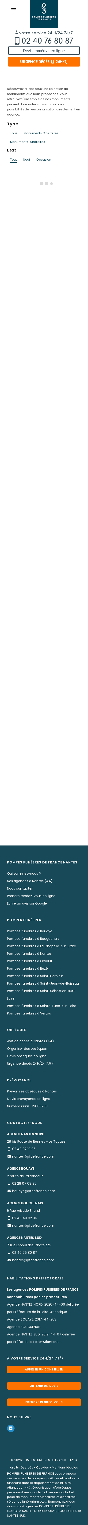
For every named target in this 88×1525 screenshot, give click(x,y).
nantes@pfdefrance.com (33, 1156)
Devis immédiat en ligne (44, 50)
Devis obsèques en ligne (26, 1056)
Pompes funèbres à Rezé (27, 968)
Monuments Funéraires (27, 142)
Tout (13, 159)
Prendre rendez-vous (44, 1402)
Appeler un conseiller (44, 1369)
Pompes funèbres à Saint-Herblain (35, 976)
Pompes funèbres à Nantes (29, 953)
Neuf (26, 159)
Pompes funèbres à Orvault (29, 961)
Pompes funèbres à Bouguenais (33, 938)
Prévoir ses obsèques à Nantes (32, 1091)
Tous (13, 133)
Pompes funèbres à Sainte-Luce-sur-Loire (41, 1006)
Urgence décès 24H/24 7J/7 (30, 1063)
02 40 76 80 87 (47, 41)
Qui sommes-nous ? (24, 873)
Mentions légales (65, 1467)
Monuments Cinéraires (41, 133)
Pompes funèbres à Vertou (29, 1013)
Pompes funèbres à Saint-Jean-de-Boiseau (43, 983)
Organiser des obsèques (27, 1048)
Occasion (43, 159)
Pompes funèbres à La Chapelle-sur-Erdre (41, 946)
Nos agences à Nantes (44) (30, 881)
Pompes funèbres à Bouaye (29, 931)
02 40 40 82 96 (24, 1218)
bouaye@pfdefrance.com (33, 1191)
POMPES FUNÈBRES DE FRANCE (45, 1460)
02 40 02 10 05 (23, 1149)
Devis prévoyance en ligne (28, 1098)
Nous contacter (20, 888)
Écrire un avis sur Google (27, 903)
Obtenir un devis (44, 1386)
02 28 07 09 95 (24, 1183)
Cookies (42, 1467)
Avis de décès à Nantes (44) (30, 1041)
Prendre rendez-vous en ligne (31, 896)
